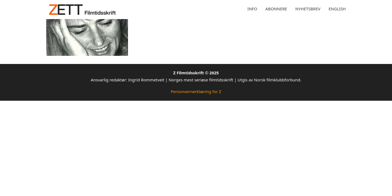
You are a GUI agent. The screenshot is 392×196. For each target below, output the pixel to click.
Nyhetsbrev (307, 8)
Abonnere (276, 8)
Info (252, 8)
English (337, 8)
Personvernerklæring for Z (196, 91)
